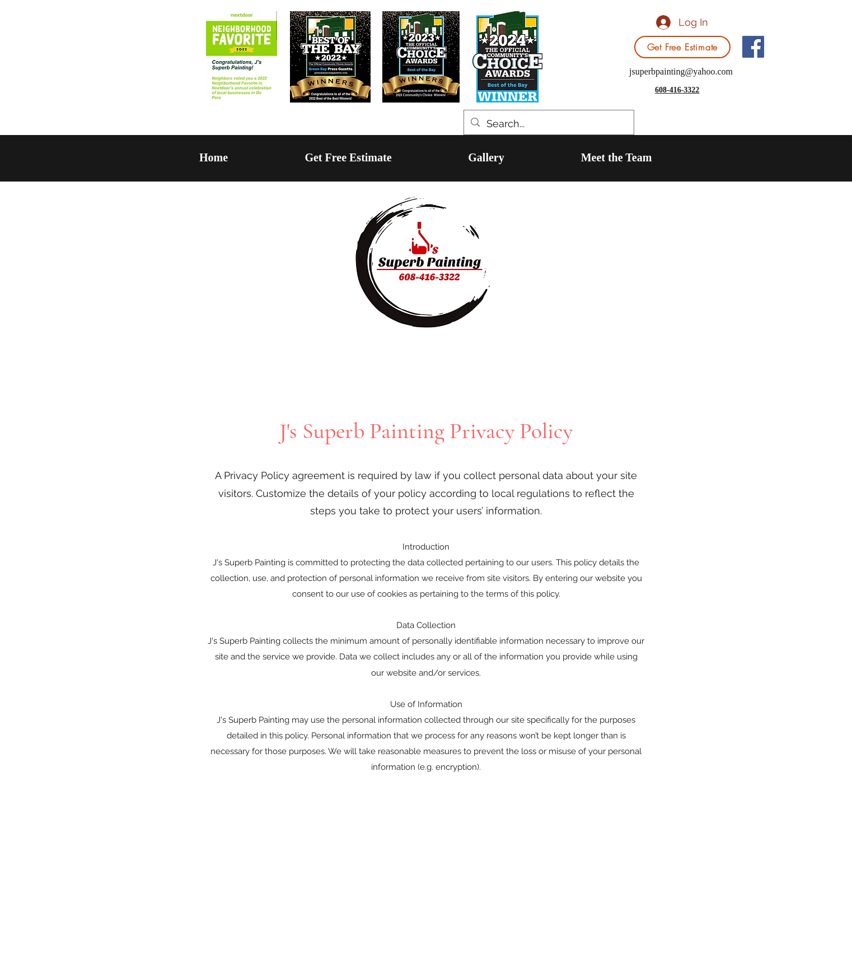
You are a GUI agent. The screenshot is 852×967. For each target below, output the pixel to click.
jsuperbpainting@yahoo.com (681, 71)
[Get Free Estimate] (682, 47)
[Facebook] (753, 47)
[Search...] (548, 123)
